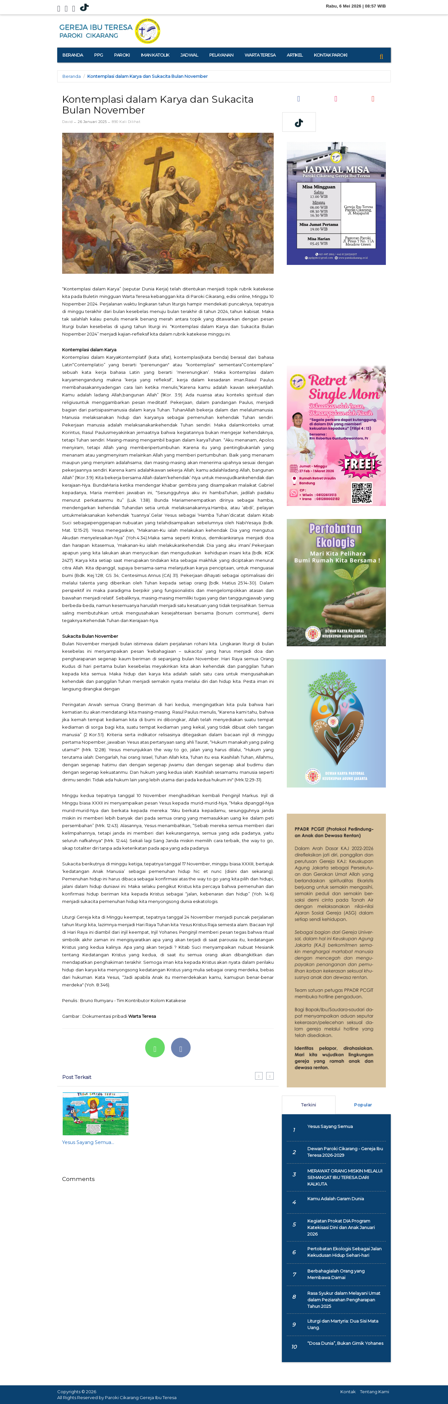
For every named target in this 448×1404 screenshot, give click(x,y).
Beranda (71, 76)
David (67, 121)
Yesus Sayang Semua (330, 1126)
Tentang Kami (374, 1391)
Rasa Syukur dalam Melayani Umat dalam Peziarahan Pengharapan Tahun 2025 (343, 1300)
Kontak (348, 1391)
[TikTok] (84, 7)
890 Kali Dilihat (126, 121)
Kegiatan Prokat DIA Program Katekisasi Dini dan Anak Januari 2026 (341, 1227)
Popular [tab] (363, 1104)
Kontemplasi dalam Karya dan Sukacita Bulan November (147, 76)
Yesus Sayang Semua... (88, 1142)
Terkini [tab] (308, 1104)
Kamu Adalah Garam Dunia (335, 1198)
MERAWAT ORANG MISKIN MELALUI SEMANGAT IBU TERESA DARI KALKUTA (344, 1177)
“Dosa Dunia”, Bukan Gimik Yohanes (345, 1343)
